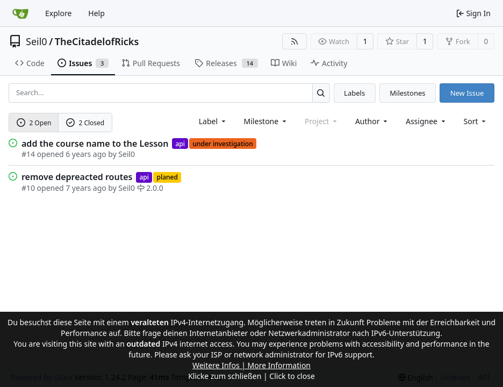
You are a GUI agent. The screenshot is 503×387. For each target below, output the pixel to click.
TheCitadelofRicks (97, 41)
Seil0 (36, 41)
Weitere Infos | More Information (251, 365)
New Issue (467, 93)
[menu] (476, 121)
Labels (354, 93)
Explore (58, 13)
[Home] (20, 13)
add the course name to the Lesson (94, 143)
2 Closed (85, 122)
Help (96, 13)
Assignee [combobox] (426, 121)
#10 (28, 188)
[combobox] (213, 121)
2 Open (34, 122)
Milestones (407, 93)
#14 (28, 154)
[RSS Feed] (294, 41)
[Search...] (321, 92)
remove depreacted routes (76, 176)
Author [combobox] (372, 121)
